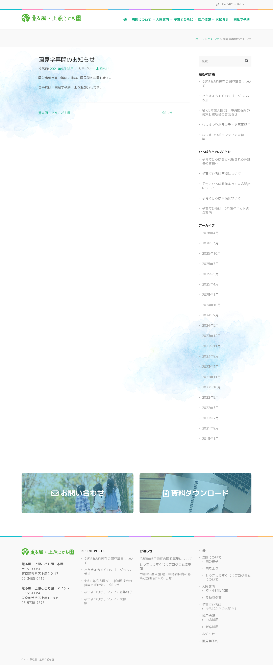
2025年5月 (210, 274)
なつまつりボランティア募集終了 (226, 124)
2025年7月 (210, 264)
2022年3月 (210, 407)
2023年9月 (210, 356)
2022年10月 (211, 387)
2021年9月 (210, 428)
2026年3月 (210, 243)
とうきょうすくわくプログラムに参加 (226, 98)
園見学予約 (241, 19)
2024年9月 (210, 315)
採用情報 (204, 19)
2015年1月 (210, 438)
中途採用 (211, 620)
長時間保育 (213, 597)
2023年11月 (211, 346)
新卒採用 (211, 627)
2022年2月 (210, 418)
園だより (211, 568)
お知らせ (222, 19)
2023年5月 (210, 366)
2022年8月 (210, 397)
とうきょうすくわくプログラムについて (228, 577)
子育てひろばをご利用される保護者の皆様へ (226, 161)
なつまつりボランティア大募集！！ (223, 137)
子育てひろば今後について (221, 198)
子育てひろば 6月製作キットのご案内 (225, 210)
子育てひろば (183, 19)
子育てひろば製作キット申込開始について (226, 186)
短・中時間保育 (216, 590)
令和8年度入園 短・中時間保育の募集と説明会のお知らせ (226, 112)
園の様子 (211, 561)
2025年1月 (210, 294)
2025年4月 (210, 284)
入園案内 (162, 19)
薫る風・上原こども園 (54, 113)
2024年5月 (210, 325)
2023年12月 (211, 336)
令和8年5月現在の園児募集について (226, 83)
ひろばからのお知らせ (221, 609)
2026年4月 (210, 233)
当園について (141, 19)
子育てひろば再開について (221, 173)
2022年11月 (211, 377)
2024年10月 (211, 305)
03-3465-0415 (230, 4)
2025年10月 (211, 253)
